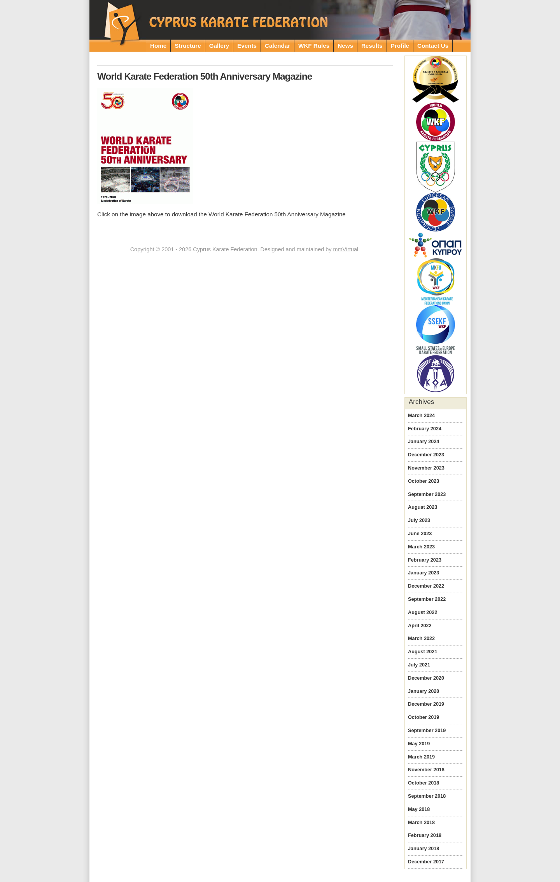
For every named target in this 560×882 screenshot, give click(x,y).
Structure (188, 45)
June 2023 (420, 533)
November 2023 (426, 468)
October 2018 (423, 783)
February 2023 (424, 560)
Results (372, 45)
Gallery (219, 45)
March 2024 (421, 415)
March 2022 (421, 638)
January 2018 (423, 848)
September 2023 (427, 494)
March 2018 (421, 822)
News (345, 45)
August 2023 (422, 507)
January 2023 (423, 573)
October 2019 (423, 717)
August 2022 (422, 612)
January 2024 (423, 441)
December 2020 (426, 678)
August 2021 (422, 651)
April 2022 (420, 625)
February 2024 (424, 428)
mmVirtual (346, 249)
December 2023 (426, 455)
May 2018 (419, 809)
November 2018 (426, 769)
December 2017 (426, 862)
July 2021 (419, 665)
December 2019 (426, 704)
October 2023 (423, 481)
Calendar (277, 45)
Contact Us (432, 45)
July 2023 (419, 520)
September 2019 (427, 730)
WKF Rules (313, 45)
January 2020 (423, 691)
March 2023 (421, 547)
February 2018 (424, 835)
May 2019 (419, 743)
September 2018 (427, 796)
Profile (400, 45)
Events (247, 45)
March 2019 (421, 757)
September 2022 (427, 599)
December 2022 (426, 586)
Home (158, 45)
